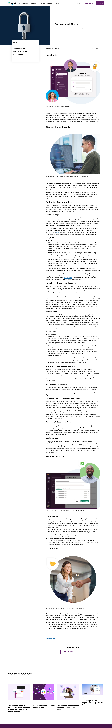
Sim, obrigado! (68, 652)
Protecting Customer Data (20, 51)
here (54, 189)
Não (81, 652)
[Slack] (12, 3)
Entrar (78, 3)
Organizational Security (19, 48)
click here (79, 123)
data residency (68, 277)
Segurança (49, 638)
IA (54, 638)
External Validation (18, 54)
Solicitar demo (88, 3)
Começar (100, 3)
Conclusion (16, 57)
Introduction (16, 45)
